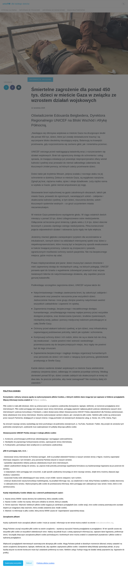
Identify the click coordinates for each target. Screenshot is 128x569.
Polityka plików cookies (45, 563)
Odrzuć (29, 563)
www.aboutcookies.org (104, 523)
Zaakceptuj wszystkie (13, 563)
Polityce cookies (39, 400)
